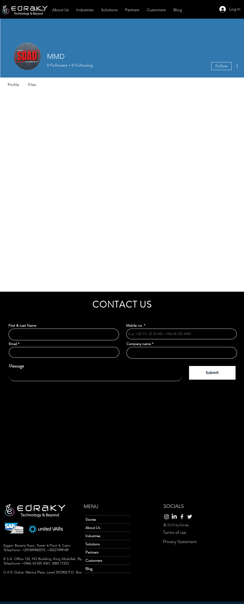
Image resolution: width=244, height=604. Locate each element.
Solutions (92, 544)
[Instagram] (166, 517)
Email (13, 344)
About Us (92, 527)
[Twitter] (190, 517)
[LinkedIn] (174, 517)
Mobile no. (134, 325)
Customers (93, 560)
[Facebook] (182, 517)
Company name (138, 344)
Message (16, 366)
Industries (92, 536)
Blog (88, 568)
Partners (91, 552)
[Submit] (212, 373)
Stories (90, 519)
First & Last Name (22, 325)
